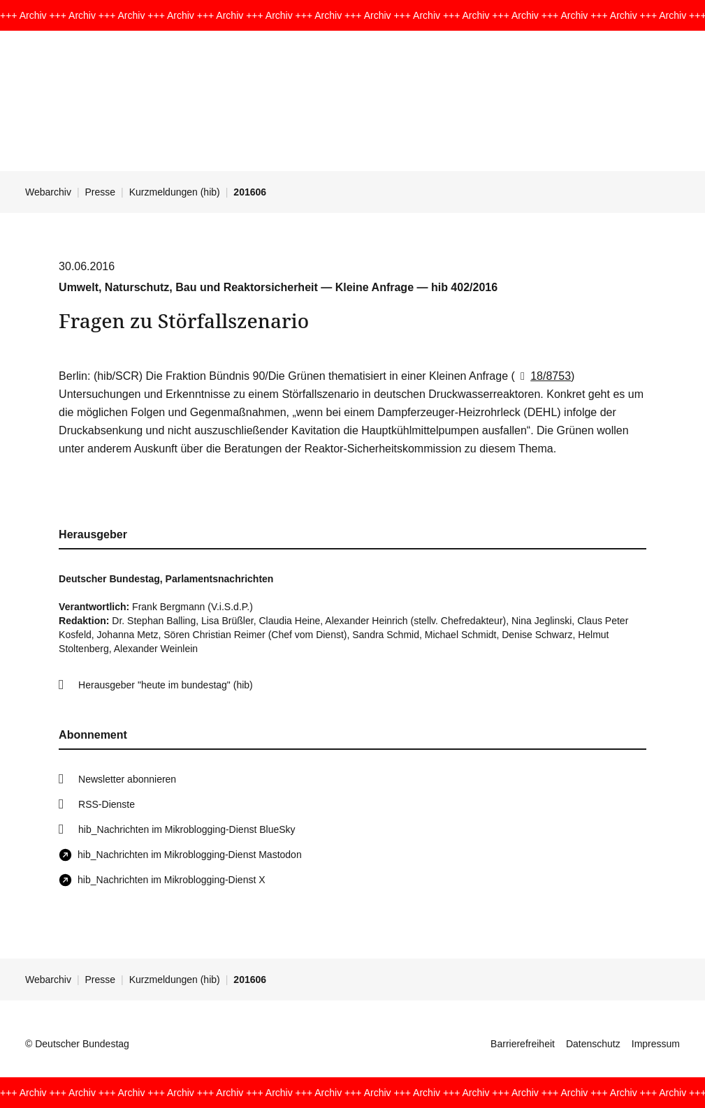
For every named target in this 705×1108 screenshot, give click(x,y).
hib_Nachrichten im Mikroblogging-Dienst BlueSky (186, 829)
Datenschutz (593, 1043)
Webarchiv (48, 192)
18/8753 (543, 376)
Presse (100, 192)
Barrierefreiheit (522, 1043)
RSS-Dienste (106, 804)
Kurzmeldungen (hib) (174, 192)
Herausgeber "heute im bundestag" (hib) (165, 684)
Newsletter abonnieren (127, 779)
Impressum (656, 1043)
